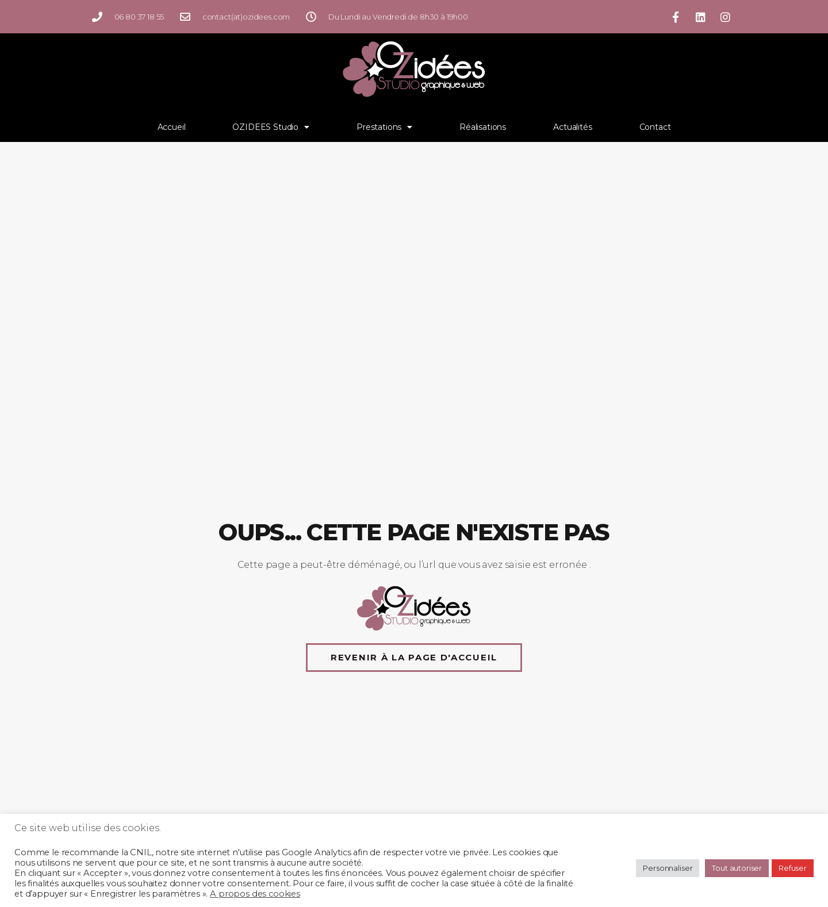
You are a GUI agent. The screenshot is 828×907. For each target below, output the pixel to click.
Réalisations (482, 127)
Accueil (172, 127)
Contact (655, 127)
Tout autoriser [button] (737, 868)
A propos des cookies (255, 894)
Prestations (384, 127)
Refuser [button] (793, 868)
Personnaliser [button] (667, 868)
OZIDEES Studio (270, 127)
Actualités (572, 127)
